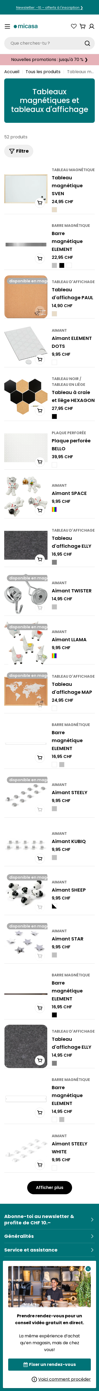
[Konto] (91, 26)
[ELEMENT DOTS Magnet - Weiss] (54, 362)
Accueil (11, 72)
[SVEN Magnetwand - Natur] (54, 209)
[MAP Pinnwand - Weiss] (54, 708)
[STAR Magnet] (26, 942)
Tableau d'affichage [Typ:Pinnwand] (73, 281)
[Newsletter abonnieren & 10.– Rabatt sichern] (49, 1219)
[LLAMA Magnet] (26, 642)
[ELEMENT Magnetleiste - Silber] (54, 265)
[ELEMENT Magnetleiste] (26, 244)
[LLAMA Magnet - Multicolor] (54, 655)
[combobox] (49, 43)
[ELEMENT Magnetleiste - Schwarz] (61, 265)
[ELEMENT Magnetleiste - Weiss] (69, 265)
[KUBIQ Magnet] (26, 844)
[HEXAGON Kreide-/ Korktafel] (26, 396)
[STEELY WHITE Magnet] (26, 1151)
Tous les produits (43, 72)
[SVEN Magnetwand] (26, 188)
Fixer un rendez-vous (49, 1364)
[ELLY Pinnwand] (26, 545)
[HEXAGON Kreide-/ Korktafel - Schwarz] (54, 416)
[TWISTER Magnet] (26, 594)
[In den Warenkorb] (40, 203)
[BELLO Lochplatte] (26, 448)
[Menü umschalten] (7, 26)
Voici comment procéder (61, 1379)
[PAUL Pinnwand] (26, 297)
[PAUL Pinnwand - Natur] (54, 313)
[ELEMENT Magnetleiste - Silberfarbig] (61, 764)
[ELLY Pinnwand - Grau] (54, 562)
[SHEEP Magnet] (26, 893)
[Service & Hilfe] (49, 1250)
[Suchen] (87, 43)
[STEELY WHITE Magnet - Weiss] (54, 1167)
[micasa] (25, 26)
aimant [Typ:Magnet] (59, 330)
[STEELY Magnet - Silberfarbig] (54, 808)
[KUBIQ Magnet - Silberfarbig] (54, 857)
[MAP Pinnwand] (26, 691)
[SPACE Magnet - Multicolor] (54, 509)
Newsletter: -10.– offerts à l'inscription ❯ (49, 7)
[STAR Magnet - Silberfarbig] (54, 955)
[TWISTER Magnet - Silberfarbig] (54, 607)
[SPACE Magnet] (26, 496)
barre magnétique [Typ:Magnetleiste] (71, 225)
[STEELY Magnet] (26, 795)
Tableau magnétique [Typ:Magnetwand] (73, 169)
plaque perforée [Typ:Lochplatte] (69, 432)
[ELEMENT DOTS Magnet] (26, 345)
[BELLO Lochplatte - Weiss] (54, 464)
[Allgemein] (49, 1236)
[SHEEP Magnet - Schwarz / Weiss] (54, 906)
